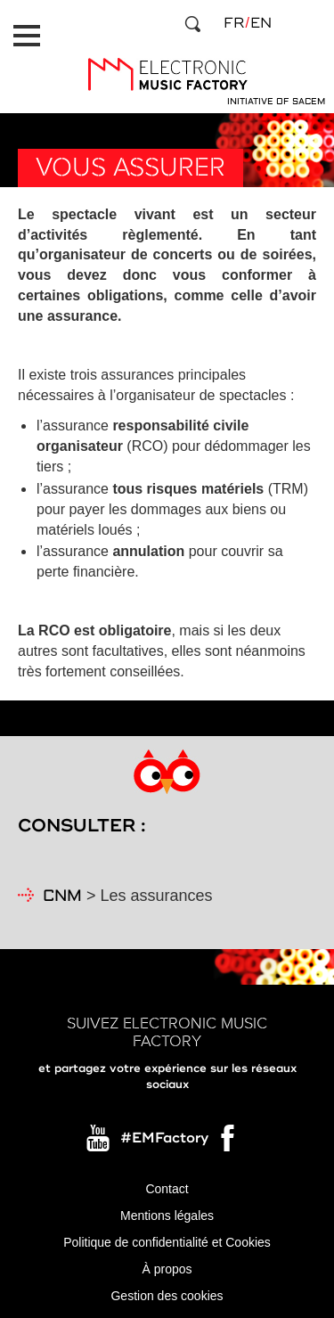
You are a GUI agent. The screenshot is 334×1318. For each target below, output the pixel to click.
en (261, 23)
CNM (62, 897)
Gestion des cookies (166, 1296)
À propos (166, 1269)
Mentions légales (167, 1215)
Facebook (228, 1142)
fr (234, 23)
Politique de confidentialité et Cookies (167, 1242)
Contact (166, 1189)
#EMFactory (164, 1138)
